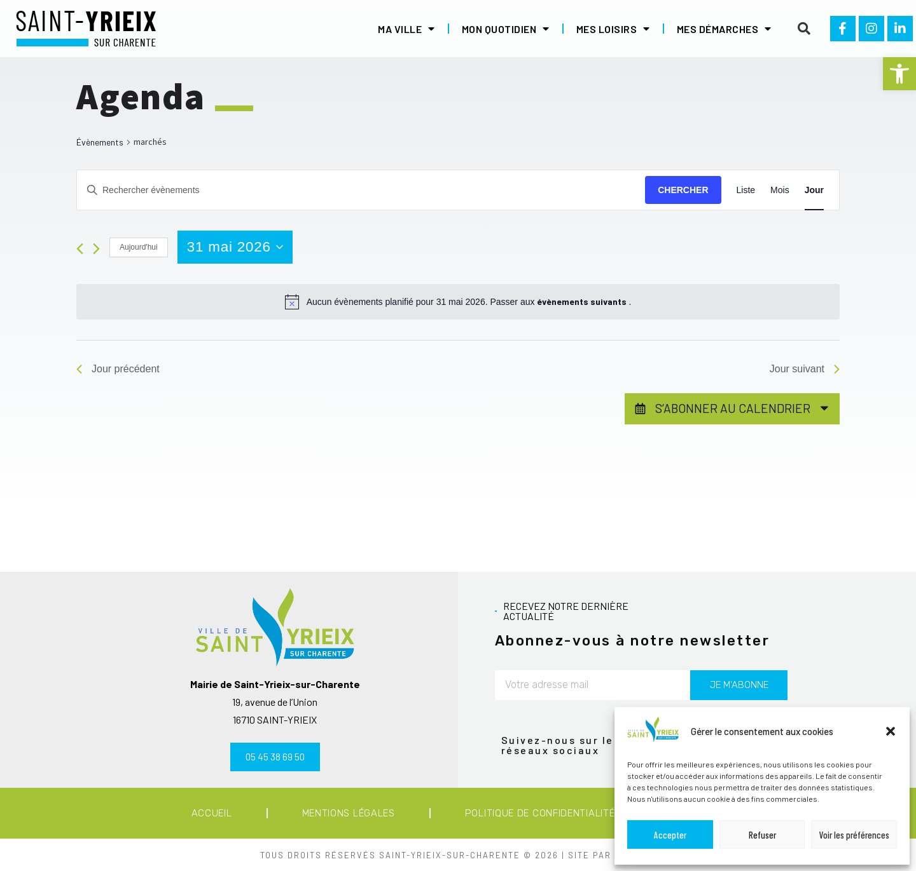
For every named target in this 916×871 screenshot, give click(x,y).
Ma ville (406, 28)
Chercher (683, 190)
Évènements (99, 142)
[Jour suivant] (96, 249)
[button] (899, 73)
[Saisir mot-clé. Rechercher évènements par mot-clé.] (361, 190)
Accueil (211, 813)
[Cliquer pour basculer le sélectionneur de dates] (235, 247)
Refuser (762, 835)
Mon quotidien (506, 28)
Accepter (670, 835)
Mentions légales (348, 813)
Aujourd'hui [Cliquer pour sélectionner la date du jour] (139, 247)
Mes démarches (724, 28)
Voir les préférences (854, 835)
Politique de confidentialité (540, 813)
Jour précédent (118, 368)
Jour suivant (805, 368)
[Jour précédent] (79, 249)
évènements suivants (582, 301)
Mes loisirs (613, 28)
